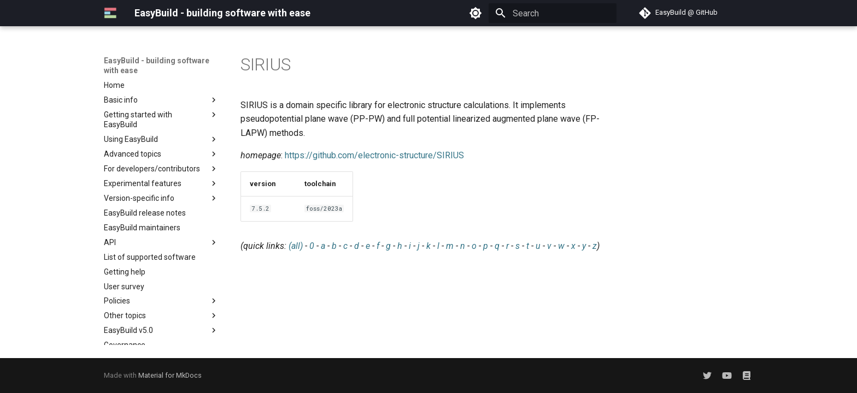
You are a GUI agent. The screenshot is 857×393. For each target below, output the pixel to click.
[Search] (553, 13)
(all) (296, 246)
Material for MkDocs (170, 375)
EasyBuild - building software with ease (156, 65)
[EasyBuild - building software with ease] (110, 13)
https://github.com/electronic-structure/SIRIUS (374, 155)
